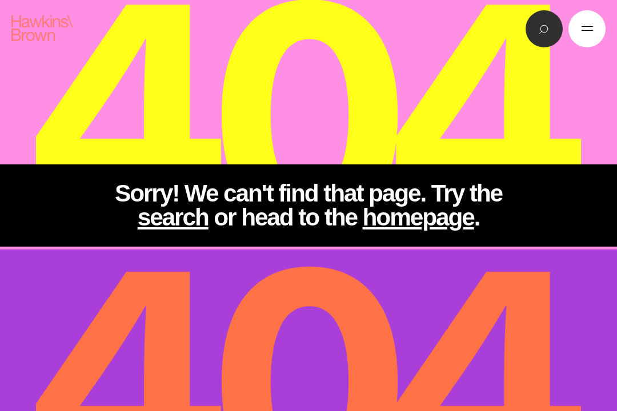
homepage (418, 217)
